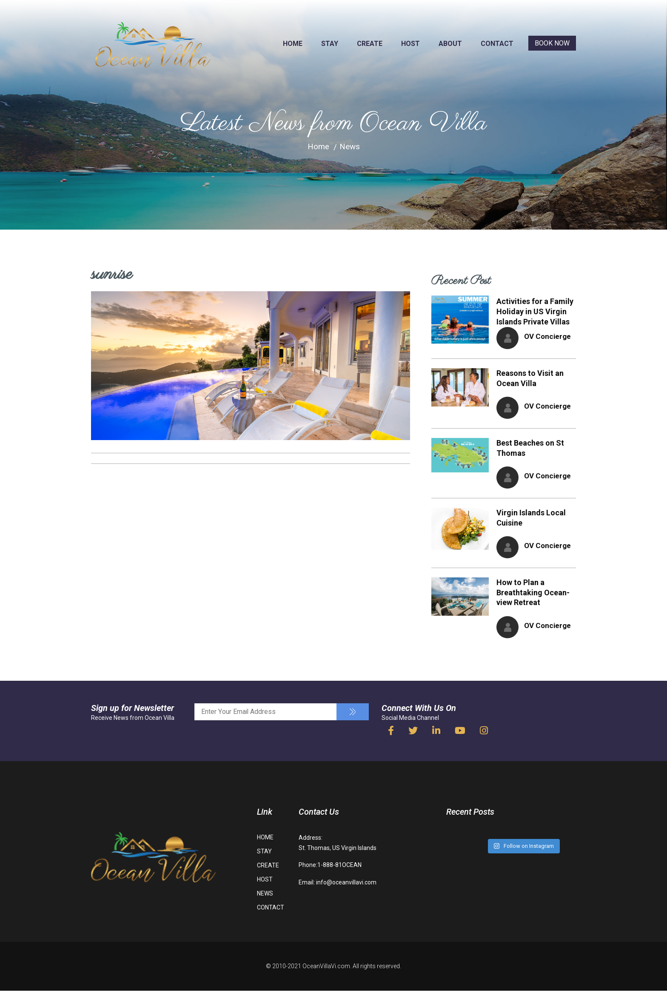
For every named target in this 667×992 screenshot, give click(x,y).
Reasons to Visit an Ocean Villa (530, 378)
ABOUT (450, 44)
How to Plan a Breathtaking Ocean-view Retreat (533, 593)
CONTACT (497, 44)
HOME (292, 44)
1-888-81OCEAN (339, 866)
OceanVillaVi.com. (326, 967)
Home (318, 146)
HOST (410, 44)
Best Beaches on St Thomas (530, 448)
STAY (329, 44)
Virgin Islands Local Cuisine (531, 518)
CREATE (369, 44)
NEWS (265, 895)
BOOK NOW (552, 43)
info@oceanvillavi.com (346, 883)
